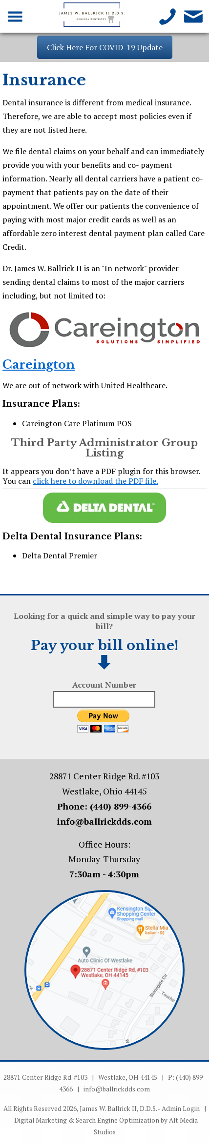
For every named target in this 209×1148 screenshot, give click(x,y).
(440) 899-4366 (120, 806)
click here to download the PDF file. (95, 480)
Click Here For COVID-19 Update (105, 47)
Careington (38, 364)
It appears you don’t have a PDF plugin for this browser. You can (101, 476)
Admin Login (181, 1108)
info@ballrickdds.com (104, 821)
